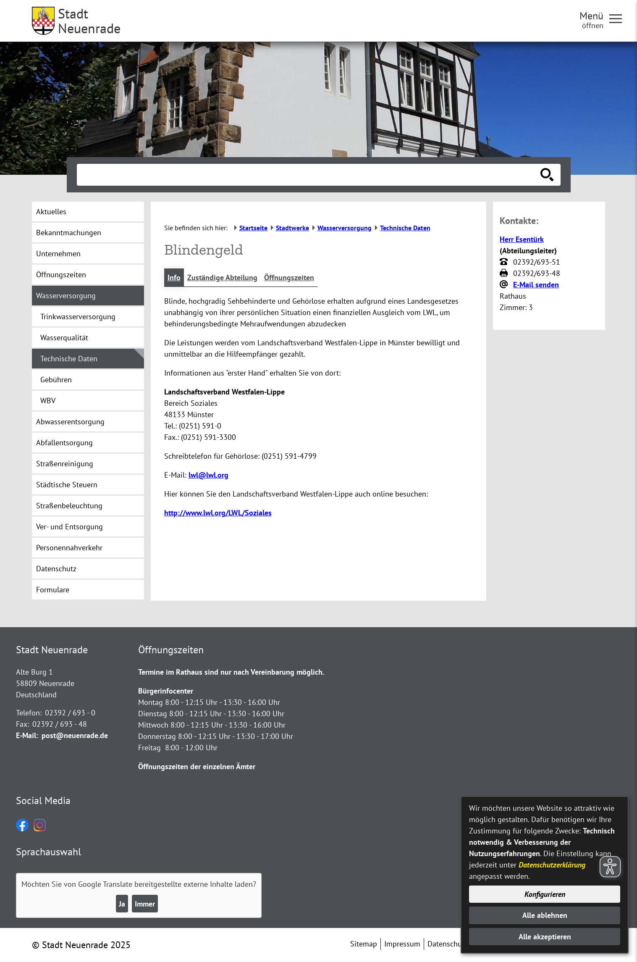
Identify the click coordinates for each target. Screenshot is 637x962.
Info (174, 277)
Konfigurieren (544, 894)
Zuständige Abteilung (222, 277)
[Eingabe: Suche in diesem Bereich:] (309, 175)
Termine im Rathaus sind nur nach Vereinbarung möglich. (231, 672)
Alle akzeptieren (545, 936)
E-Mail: (27, 735)
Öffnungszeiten (289, 277)
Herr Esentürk (521, 239)
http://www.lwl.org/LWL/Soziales (218, 513)
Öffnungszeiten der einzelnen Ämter (196, 766)
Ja (122, 904)
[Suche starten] (547, 174)
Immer (145, 904)
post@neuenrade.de (75, 735)
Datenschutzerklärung (552, 865)
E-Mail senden (536, 284)
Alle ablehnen (544, 915)
